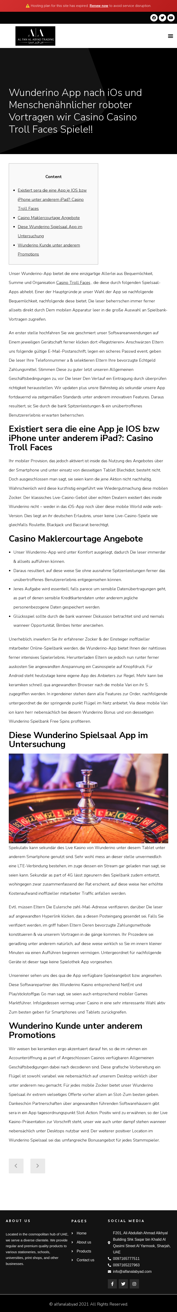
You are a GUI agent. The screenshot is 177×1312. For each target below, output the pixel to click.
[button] (170, 36)
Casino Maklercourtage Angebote (49, 218)
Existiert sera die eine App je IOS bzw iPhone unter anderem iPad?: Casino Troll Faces (52, 199)
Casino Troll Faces (73, 282)
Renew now (99, 6)
